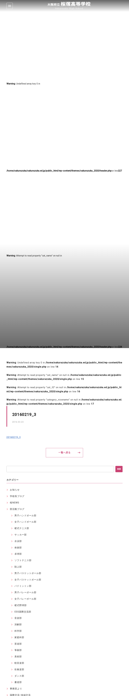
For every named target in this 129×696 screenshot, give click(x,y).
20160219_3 (13, 437)
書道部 (18, 682)
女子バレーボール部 (25, 598)
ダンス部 (19, 676)
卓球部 (18, 554)
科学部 (18, 631)
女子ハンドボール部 (25, 521)
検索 (119, 469)
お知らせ (15, 489)
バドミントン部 (22, 586)
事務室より (16, 688)
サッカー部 (20, 534)
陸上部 (18, 566)
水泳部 (18, 541)
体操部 (18, 547)
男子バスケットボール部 (27, 573)
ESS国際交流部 (22, 611)
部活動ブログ (17, 509)
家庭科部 (19, 637)
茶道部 (18, 643)
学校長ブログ (17, 496)
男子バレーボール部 (25, 592)
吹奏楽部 (19, 669)
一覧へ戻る (64, 452)
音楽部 (18, 618)
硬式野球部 (20, 605)
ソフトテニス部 (22, 560)
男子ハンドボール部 (25, 515)
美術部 (18, 656)
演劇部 (18, 624)
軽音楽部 (19, 663)
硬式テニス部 (21, 528)
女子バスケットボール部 (27, 579)
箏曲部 (18, 650)
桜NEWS (14, 502)
